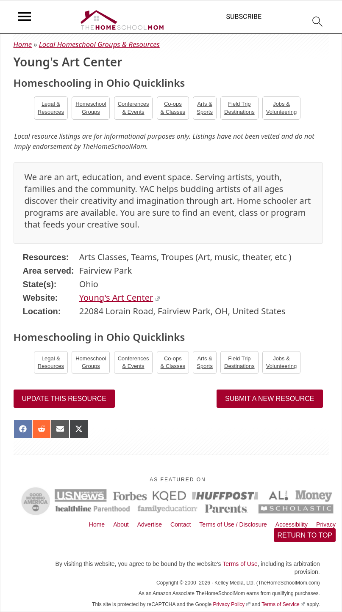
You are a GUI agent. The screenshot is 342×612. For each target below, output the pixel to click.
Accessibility (291, 524)
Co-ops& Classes (173, 108)
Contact (180, 524)
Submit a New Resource (269, 398)
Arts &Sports (205, 108)
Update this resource (64, 398)
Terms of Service (283, 604)
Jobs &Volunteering (281, 108)
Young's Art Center (119, 297)
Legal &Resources (51, 108)
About (121, 524)
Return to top (304, 535)
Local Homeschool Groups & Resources (99, 44)
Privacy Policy (231, 604)
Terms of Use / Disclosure (233, 524)
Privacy (326, 524)
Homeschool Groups (90, 108)
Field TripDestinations (239, 108)
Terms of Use (239, 563)
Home (23, 44)
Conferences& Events (133, 108)
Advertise (149, 524)
